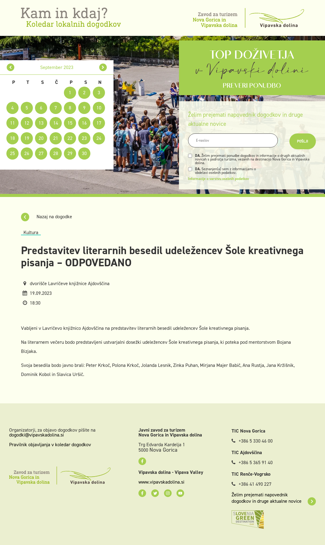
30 (84, 153)
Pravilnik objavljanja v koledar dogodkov (50, 444)
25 (12, 153)
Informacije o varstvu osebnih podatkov (218, 178)
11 (12, 123)
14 (55, 123)
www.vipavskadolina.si (161, 482)
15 (70, 123)
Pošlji (302, 141)
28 (55, 153)
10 (98, 108)
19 (26, 138)
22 (70, 138)
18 (12, 138)
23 (84, 138)
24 (98, 138)
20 (41, 138)
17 (98, 123)
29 (70, 153)
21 (55, 138)
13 (41, 123)
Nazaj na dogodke (46, 216)
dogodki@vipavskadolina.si (36, 435)
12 (26, 123)
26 (26, 153)
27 (41, 153)
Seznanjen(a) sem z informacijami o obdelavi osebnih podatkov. (225, 170)
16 (84, 123)
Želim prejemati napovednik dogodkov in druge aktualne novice (274, 498)
